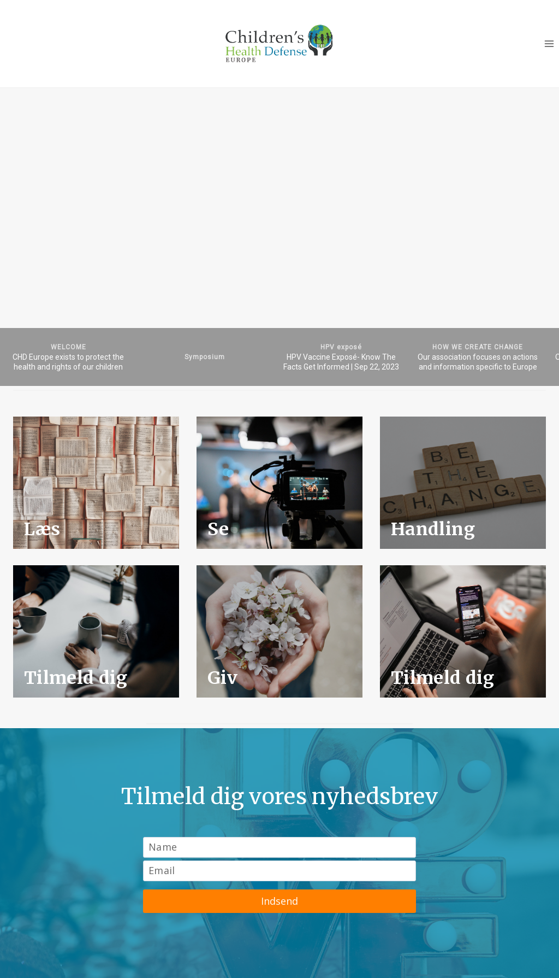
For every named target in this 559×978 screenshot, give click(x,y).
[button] (68, 357)
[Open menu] (549, 43)
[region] (279, 237)
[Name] (279, 847)
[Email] (279, 870)
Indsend (279, 900)
